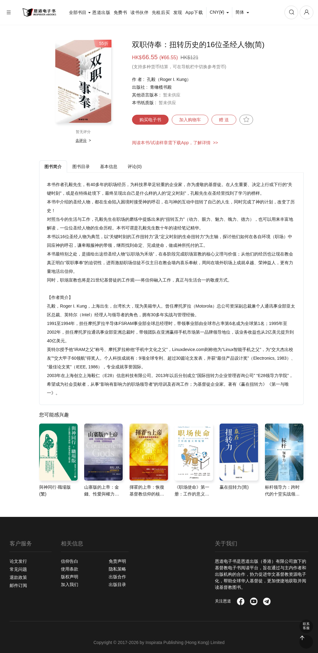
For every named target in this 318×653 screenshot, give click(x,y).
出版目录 (117, 584)
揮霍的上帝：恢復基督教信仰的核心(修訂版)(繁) (146, 494)
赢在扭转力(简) (234, 487)
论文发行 (18, 561)
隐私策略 (117, 568)
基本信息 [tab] (108, 166)
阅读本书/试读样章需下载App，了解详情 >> (175, 142)
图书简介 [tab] (53, 166)
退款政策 (18, 577)
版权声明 (69, 576)
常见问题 (18, 569)
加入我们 (69, 584)
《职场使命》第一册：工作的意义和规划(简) (192, 494)
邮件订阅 (18, 585)
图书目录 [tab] (81, 166)
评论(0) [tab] (135, 166)
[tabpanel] (171, 288)
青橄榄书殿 (161, 87)
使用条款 (69, 568)
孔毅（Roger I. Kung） (169, 79)
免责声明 (117, 561)
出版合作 (117, 576)
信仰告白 (69, 561)
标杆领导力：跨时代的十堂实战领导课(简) (282, 494)
